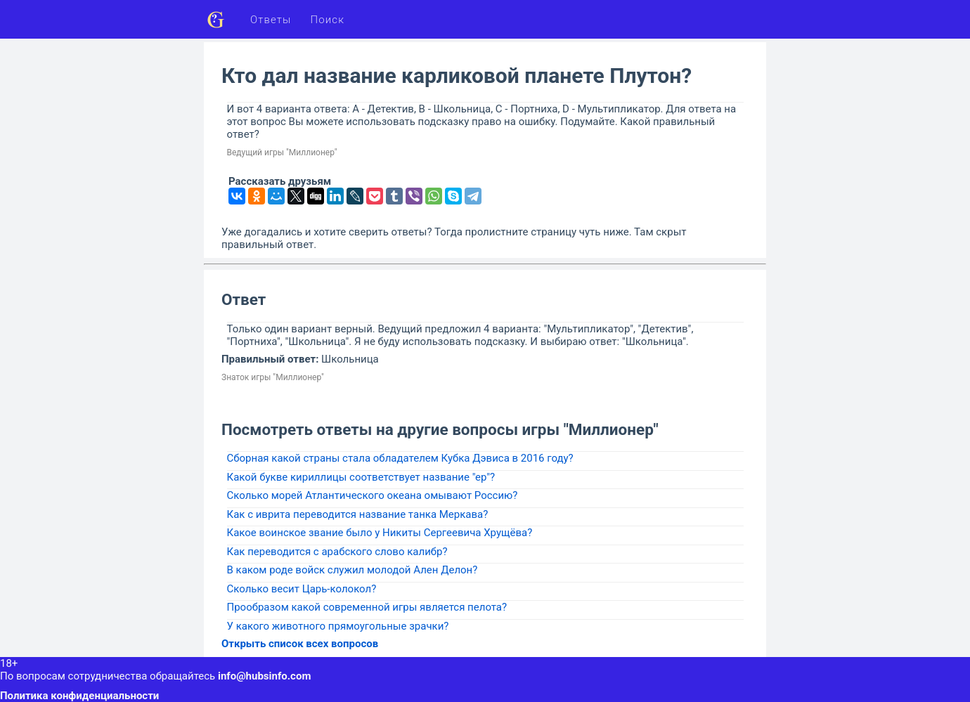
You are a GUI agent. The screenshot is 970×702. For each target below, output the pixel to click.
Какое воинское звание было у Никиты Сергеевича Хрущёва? (380, 532)
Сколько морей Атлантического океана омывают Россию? (372, 495)
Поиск (328, 19)
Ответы (271, 19)
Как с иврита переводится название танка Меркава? (358, 514)
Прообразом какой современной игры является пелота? (367, 607)
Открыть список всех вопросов (299, 643)
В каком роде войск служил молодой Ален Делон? (352, 570)
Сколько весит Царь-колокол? (302, 589)
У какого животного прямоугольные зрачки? (338, 626)
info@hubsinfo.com (264, 676)
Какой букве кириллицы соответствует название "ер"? (361, 477)
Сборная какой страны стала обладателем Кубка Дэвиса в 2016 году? (400, 458)
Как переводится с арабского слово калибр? (337, 551)
